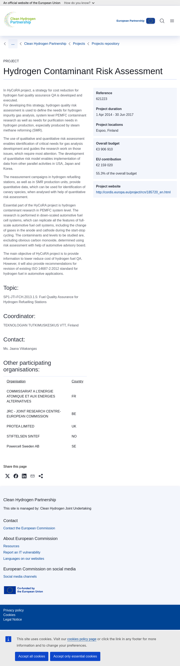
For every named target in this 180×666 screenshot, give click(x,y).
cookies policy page (81, 639)
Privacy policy (13, 610)
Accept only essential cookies (75, 656)
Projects (30, 43)
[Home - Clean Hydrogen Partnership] (20, 21)
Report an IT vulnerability (21, 552)
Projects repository (57, 43)
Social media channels (20, 576)
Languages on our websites (23, 558)
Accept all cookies (31, 656)
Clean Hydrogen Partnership (29, 499)
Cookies (9, 615)
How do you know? (79, 3)
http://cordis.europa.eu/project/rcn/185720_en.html (133, 192)
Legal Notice (12, 619)
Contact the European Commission (29, 528)
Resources (11, 546)
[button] (7, 476)
